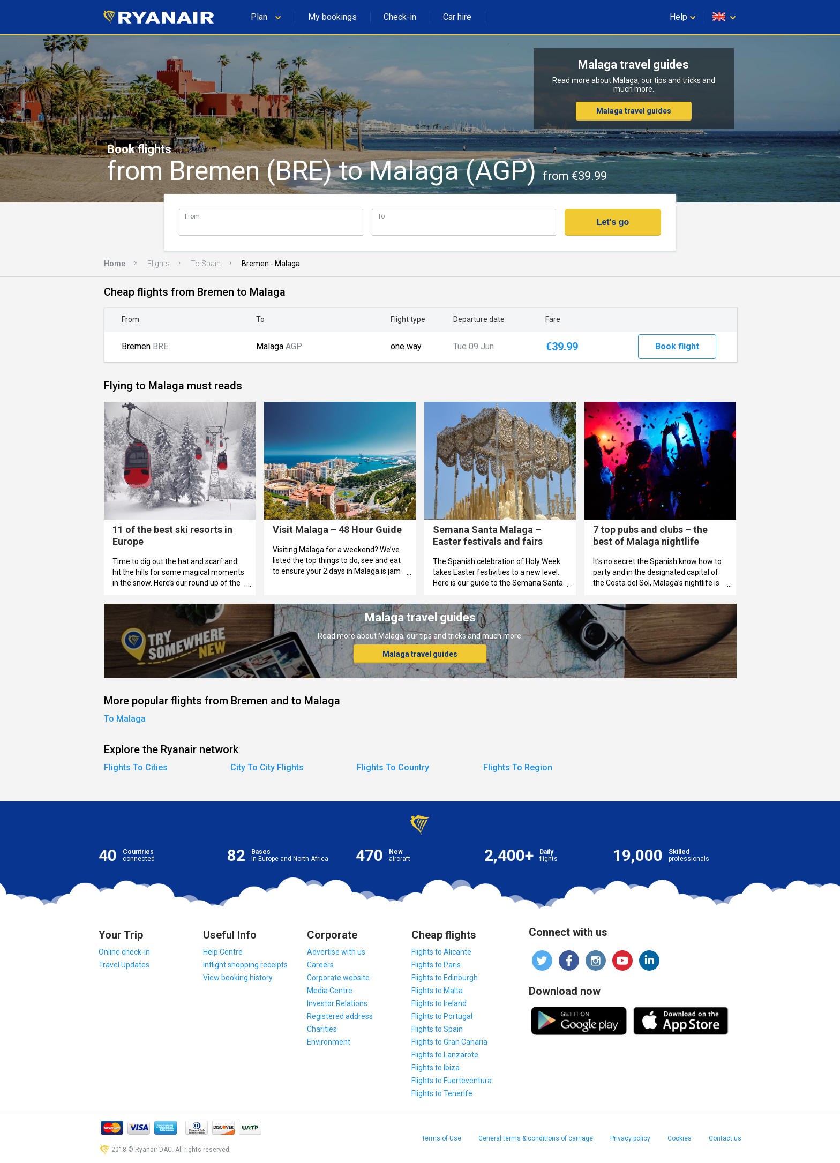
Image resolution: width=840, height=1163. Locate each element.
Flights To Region (517, 767)
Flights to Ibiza (435, 1067)
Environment (328, 1042)
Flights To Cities (136, 767)
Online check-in (124, 952)
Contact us (725, 1138)
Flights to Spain (437, 1029)
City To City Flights (267, 767)
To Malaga (125, 719)
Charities (322, 1029)
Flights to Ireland (439, 1003)
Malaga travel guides (633, 111)
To (381, 216)
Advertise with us (336, 952)
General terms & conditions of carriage (535, 1138)
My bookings (332, 17)
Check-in (400, 17)
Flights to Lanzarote (444, 1055)
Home (114, 263)
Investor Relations (337, 1003)
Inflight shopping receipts (245, 965)
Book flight (677, 346)
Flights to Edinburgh (444, 977)
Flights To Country (393, 767)
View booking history (238, 977)
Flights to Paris (436, 965)
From (192, 216)
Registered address (340, 1016)
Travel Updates (124, 965)
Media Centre (329, 990)
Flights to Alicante (441, 952)
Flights (158, 263)
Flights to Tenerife (441, 1093)
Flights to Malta (437, 990)
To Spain (206, 263)
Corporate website (338, 977)
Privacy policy (630, 1138)
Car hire (457, 17)
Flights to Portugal (441, 1016)
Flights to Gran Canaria (449, 1042)
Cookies (680, 1138)
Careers (320, 965)
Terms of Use (441, 1138)
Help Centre (223, 952)
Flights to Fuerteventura (451, 1080)
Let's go (613, 222)
